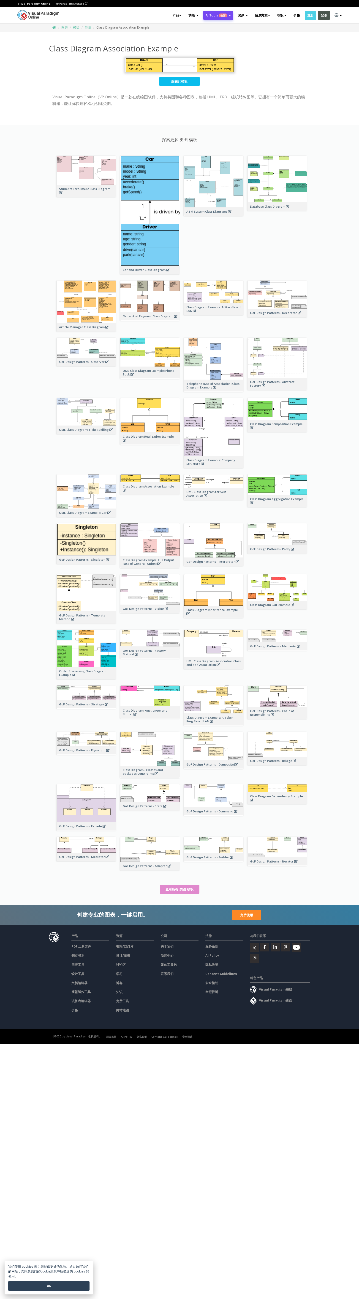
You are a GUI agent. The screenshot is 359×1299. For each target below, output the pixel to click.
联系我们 (167, 974)
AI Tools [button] (218, 15)
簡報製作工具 (81, 992)
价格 (297, 15)
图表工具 (77, 964)
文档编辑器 (79, 983)
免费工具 (122, 1001)
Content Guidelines (221, 974)
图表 (64, 27)
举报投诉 (211, 992)
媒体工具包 (169, 964)
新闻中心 (167, 955)
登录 (324, 15)
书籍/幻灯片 (124, 946)
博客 (119, 983)
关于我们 (167, 946)
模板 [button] (281, 15)
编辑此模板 (179, 81)
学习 (119, 974)
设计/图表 (123, 955)
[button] (193, 15)
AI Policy (212, 955)
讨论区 (121, 964)
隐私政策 (211, 964)
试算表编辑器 (81, 1001)
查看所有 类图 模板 (180, 889)
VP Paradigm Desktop (71, 3)
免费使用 (246, 915)
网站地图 (122, 1010)
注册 (310, 15)
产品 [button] (177, 15)
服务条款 (211, 946)
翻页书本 (77, 955)
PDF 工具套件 (81, 946)
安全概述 (211, 983)
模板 (76, 27)
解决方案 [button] (262, 15)
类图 (88, 27)
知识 (119, 992)
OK (49, 1286)
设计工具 (77, 974)
